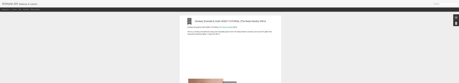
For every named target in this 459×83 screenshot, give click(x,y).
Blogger (237, 81)
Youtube (26, 9)
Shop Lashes (35, 9)
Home (14, 9)
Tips (19, 9)
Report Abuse (243, 81)
